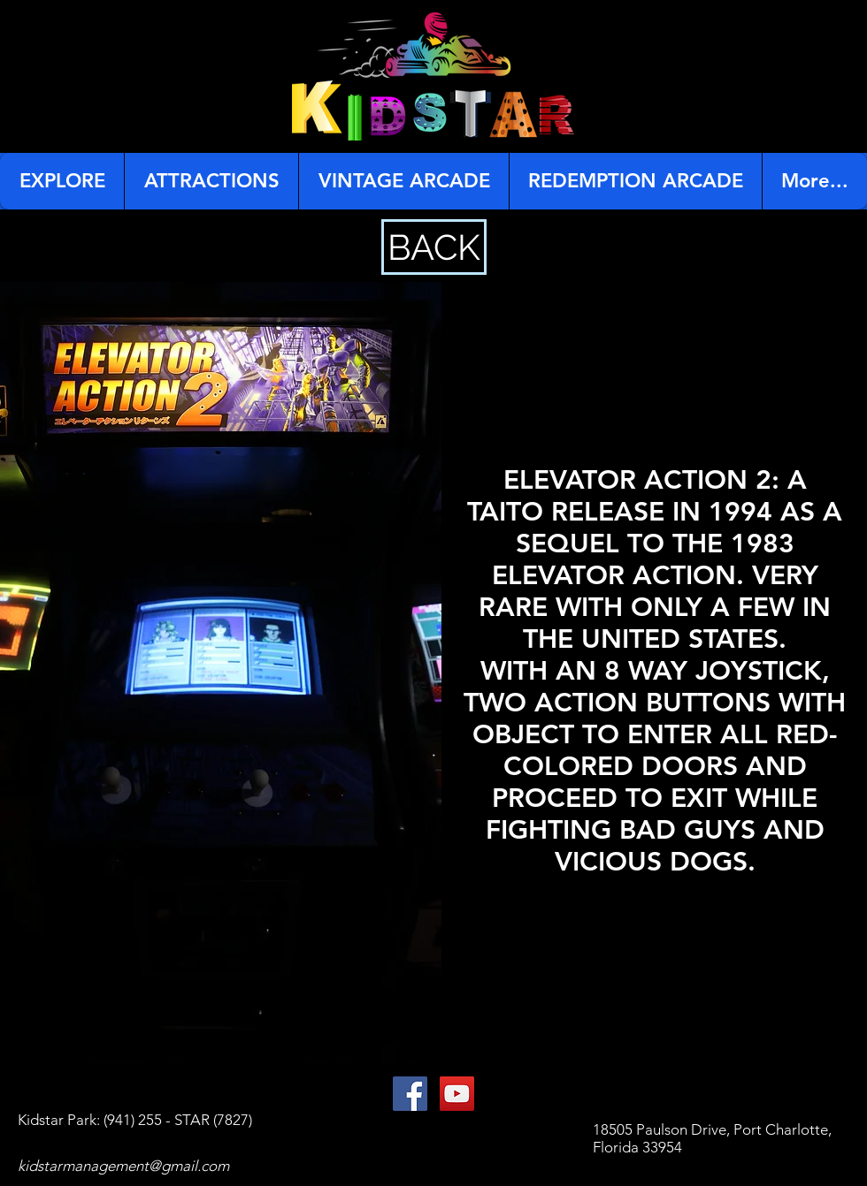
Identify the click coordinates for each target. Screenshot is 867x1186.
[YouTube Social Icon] (457, 1093)
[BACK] (434, 247)
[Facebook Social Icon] (410, 1093)
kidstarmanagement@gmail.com (123, 1166)
